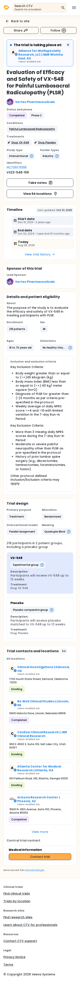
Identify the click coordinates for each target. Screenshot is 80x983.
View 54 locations (40, 194)
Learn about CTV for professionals (30, 925)
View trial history (40, 254)
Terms (8, 964)
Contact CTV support (20, 941)
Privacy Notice (14, 957)
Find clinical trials (16, 893)
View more (40, 832)
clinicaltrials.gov (34, 870)
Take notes (40, 183)
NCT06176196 (17, 167)
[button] (32, 129)
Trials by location (16, 901)
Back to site (17, 21)
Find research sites (17, 917)
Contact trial (40, 857)
